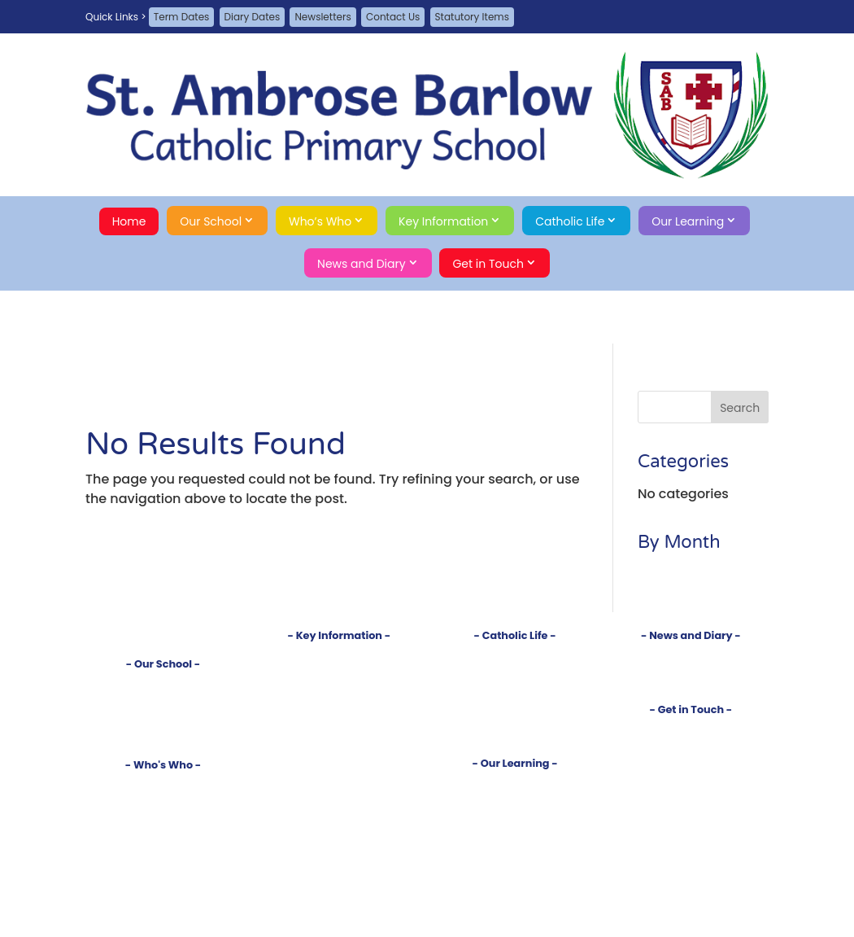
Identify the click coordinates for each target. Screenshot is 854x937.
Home (129, 221)
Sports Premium (339, 735)
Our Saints (514, 708)
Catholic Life (569, 221)
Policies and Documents (339, 654)
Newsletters (322, 17)
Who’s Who (320, 221)
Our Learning (687, 221)
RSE (515, 722)
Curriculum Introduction (515, 782)
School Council (163, 837)
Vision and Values (163, 696)
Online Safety (339, 789)
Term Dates (182, 17)
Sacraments (515, 681)
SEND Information (339, 708)
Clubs (515, 904)
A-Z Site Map (691, 770)
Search (691, 811)
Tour (163, 709)
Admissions (338, 668)
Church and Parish (515, 668)
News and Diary (361, 264)
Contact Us (393, 17)
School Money (339, 776)
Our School (211, 221)
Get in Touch (488, 264)
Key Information (443, 221)
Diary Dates (252, 17)
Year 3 (515, 849)
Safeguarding (163, 736)
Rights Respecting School (163, 722)
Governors (163, 810)
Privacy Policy (690, 783)
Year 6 (515, 890)
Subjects (515, 796)
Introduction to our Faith (515, 654)
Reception (515, 809)
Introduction (163, 683)
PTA (163, 823)
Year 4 (515, 863)
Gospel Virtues (514, 735)
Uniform (339, 748)
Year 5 (515, 876)
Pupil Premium (339, 722)
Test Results (338, 695)
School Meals (339, 762)
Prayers (514, 695)
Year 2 (515, 836)
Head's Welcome (163, 783)
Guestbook (691, 741)
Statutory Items (472, 17)
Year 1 (514, 823)
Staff (163, 796)
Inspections (338, 681)
